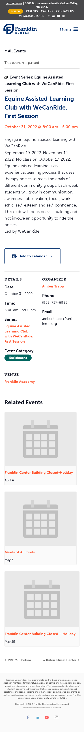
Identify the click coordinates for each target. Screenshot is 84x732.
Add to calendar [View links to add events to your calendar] (33, 256)
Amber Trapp (53, 286)
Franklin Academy (19, 381)
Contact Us (65, 11)
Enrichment (18, 358)
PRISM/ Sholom (19, 660)
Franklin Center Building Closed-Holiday (39, 472)
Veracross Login (31, 16)
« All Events (15, 51)
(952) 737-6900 (14, 3)
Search (15, 11)
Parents (32, 11)
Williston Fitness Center (60, 660)
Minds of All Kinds (20, 552)
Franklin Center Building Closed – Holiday (40, 634)
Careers (47, 11)
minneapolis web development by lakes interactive (42, 707)
